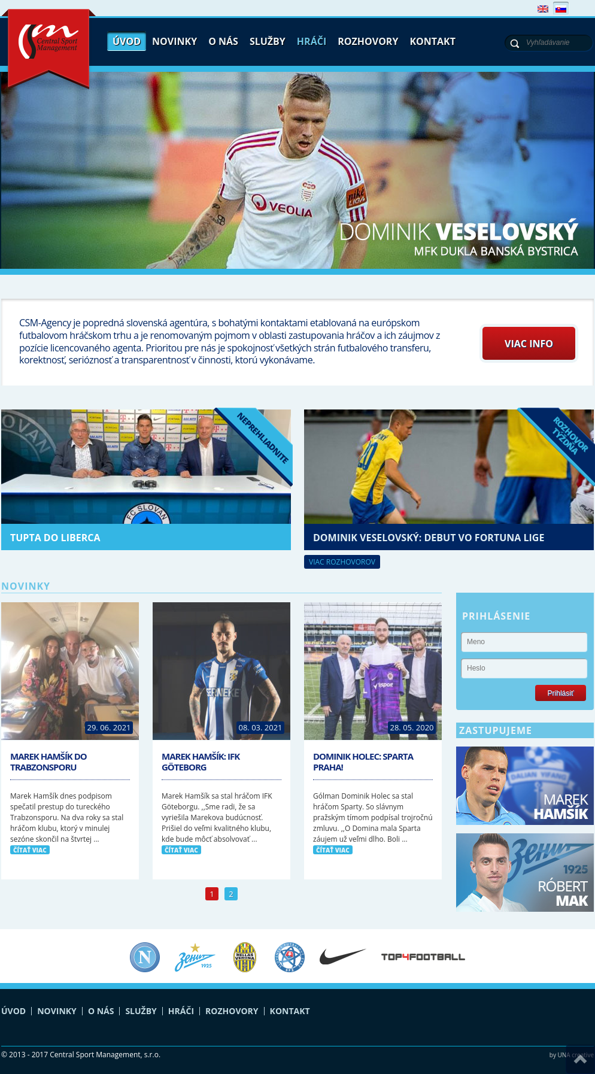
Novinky (174, 41)
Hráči (311, 41)
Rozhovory (368, 41)
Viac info (529, 343)
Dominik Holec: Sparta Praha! (363, 761)
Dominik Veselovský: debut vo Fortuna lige (428, 537)
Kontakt (432, 41)
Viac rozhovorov (342, 562)
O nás (223, 41)
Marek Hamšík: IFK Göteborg (200, 761)
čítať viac (30, 850)
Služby (268, 41)
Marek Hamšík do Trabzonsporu (48, 761)
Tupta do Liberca (55, 537)
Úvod (127, 41)
